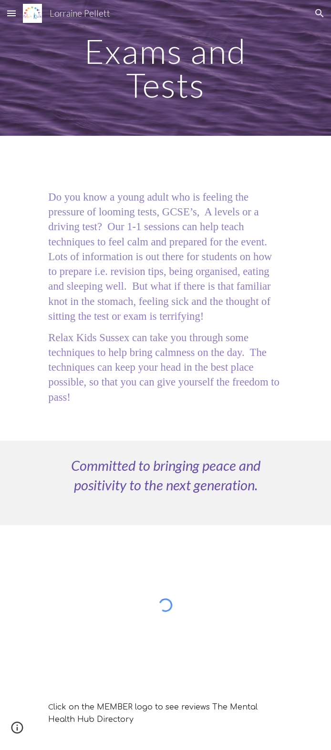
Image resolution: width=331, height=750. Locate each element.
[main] (165, 67)
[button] (11, 13)
